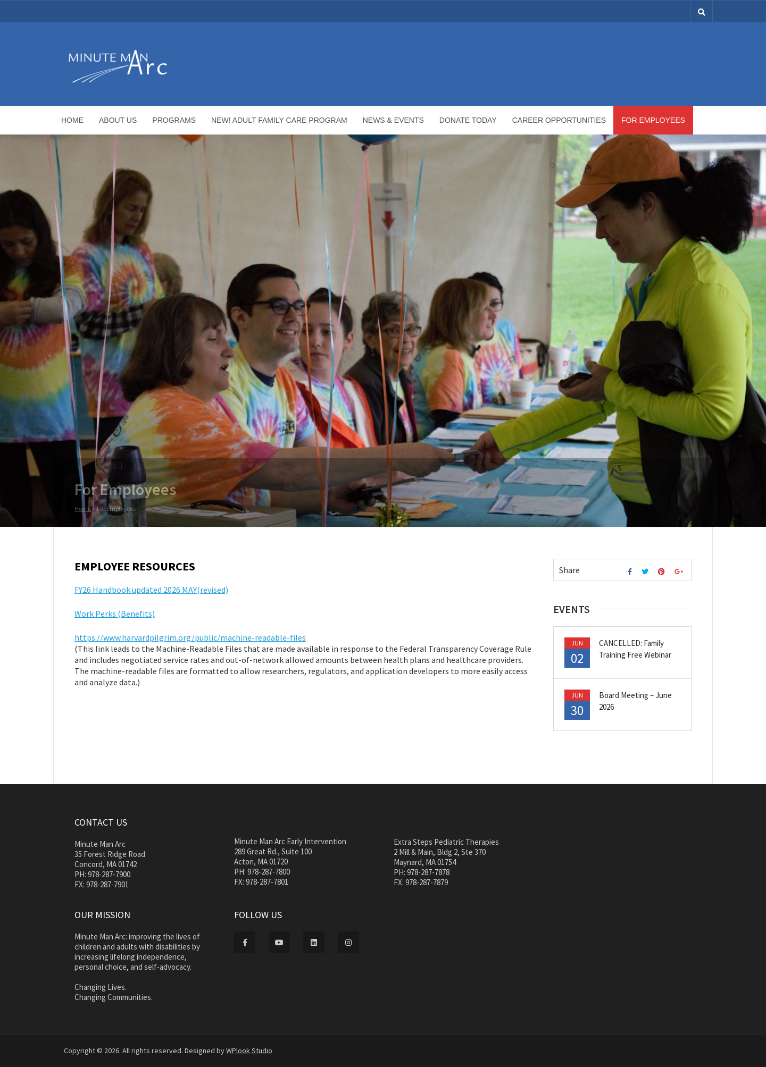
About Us (118, 120)
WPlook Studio (249, 1050)
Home (72, 120)
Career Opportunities (559, 120)
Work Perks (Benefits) (114, 613)
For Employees (653, 120)
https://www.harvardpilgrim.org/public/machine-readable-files (190, 637)
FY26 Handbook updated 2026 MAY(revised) (151, 589)
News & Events (393, 120)
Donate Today (468, 120)
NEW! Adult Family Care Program (279, 120)
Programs (174, 120)
